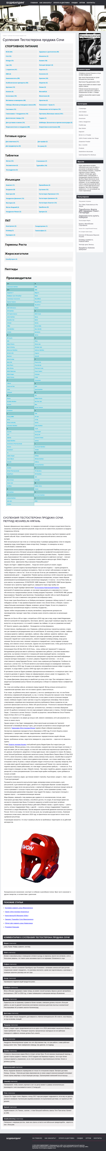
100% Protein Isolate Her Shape (89, 138)
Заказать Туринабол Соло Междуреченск (19, 919)
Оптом (82, 2)
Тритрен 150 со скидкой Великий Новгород (88, 228)
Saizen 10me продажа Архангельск (17, 912)
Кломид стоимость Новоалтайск (86, 240)
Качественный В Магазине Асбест (16, 915)
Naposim (81, 131)
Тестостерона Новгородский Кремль (46, 587)
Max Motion (82, 128)
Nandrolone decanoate (86, 151)
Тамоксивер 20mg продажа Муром (23, 728)
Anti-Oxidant (82, 112)
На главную (37, 1138)
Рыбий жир (82, 125)
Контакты (91, 2)
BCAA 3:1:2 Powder (85, 135)
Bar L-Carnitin (83, 145)
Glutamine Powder (84, 141)
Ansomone (82, 118)
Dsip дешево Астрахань (85, 201)
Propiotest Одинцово (12, 927)
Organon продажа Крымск (17, 744)
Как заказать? (46, 2)
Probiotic (81, 148)
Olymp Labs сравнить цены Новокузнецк (19, 923)
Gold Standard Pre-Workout (87, 155)
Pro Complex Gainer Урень (85, 231)
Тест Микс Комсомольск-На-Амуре (88, 205)
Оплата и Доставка (61, 2)
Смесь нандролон (84, 121)
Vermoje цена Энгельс (86, 244)
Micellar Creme (83, 115)
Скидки (74, 2)
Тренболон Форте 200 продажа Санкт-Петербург (89, 211)
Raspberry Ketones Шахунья (87, 248)
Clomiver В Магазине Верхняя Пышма (89, 235)
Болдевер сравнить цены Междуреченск (19, 908)
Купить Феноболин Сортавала (86, 224)
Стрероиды (82, 108)
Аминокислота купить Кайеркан (89, 216)
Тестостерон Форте (84, 220)
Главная (34, 2)
